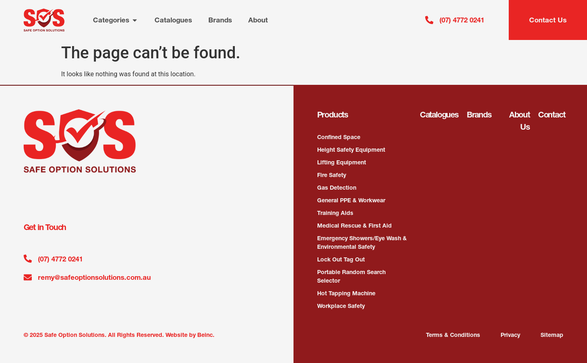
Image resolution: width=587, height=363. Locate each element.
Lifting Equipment (341, 162)
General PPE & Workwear (351, 200)
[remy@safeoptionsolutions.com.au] (28, 277)
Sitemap (552, 335)
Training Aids (335, 213)
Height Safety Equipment (351, 149)
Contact (551, 115)
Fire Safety (331, 175)
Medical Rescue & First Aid (354, 225)
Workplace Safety (341, 306)
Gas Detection (336, 187)
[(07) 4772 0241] (429, 20)
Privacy (510, 335)
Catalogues (439, 115)
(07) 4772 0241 (461, 19)
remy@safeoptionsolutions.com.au (94, 277)
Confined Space (338, 137)
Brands (479, 115)
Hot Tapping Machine (346, 293)
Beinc (205, 335)
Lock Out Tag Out (341, 259)
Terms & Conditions (453, 335)
